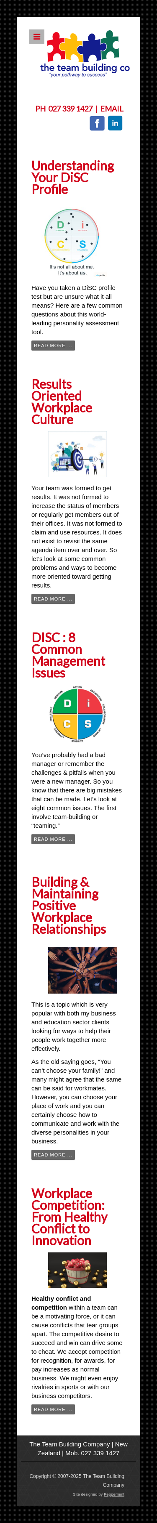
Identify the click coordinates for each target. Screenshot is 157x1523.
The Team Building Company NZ (85, 54)
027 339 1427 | (74, 108)
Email (112, 108)
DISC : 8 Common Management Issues (68, 655)
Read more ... (53, 345)
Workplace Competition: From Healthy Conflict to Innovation (69, 1216)
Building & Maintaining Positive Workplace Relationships (68, 905)
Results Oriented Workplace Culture (61, 401)
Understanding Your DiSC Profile (72, 177)
